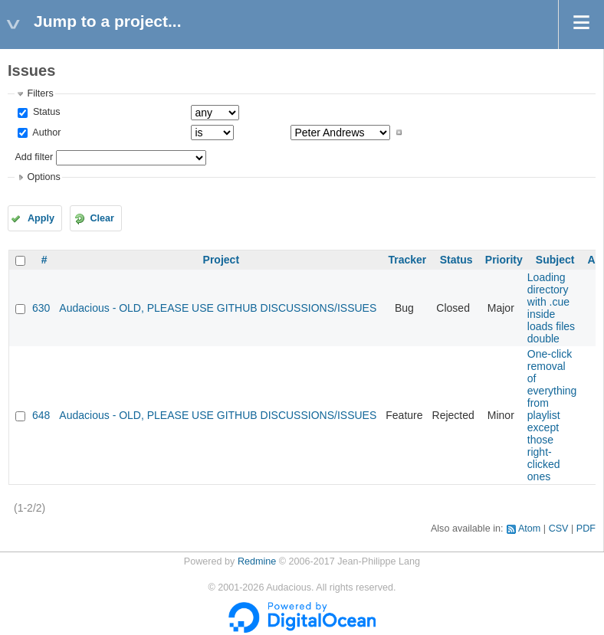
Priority (504, 260)
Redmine (257, 561)
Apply (41, 218)
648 (41, 415)
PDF (586, 528)
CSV (559, 528)
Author (45, 132)
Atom (529, 528)
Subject (555, 260)
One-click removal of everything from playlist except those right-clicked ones (552, 415)
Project (221, 260)
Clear (102, 218)
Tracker (407, 260)
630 (41, 308)
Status (45, 111)
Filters (40, 93)
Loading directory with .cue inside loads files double (551, 308)
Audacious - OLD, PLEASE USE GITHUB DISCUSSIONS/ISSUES (217, 308)
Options (43, 177)
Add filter (34, 157)
